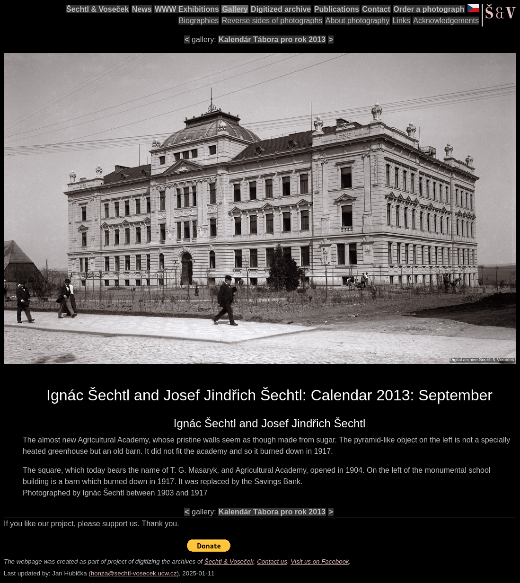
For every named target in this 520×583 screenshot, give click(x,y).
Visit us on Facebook (320, 561)
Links (401, 21)
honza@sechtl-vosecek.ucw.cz (134, 573)
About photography (357, 21)
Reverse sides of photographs (272, 21)
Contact (376, 9)
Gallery (234, 9)
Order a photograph (428, 9)
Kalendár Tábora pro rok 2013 (272, 39)
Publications (336, 9)
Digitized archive (281, 9)
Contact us (272, 561)
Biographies (199, 21)
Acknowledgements (446, 21)
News (142, 9)
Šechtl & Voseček (97, 9)
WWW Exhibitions (187, 9)
